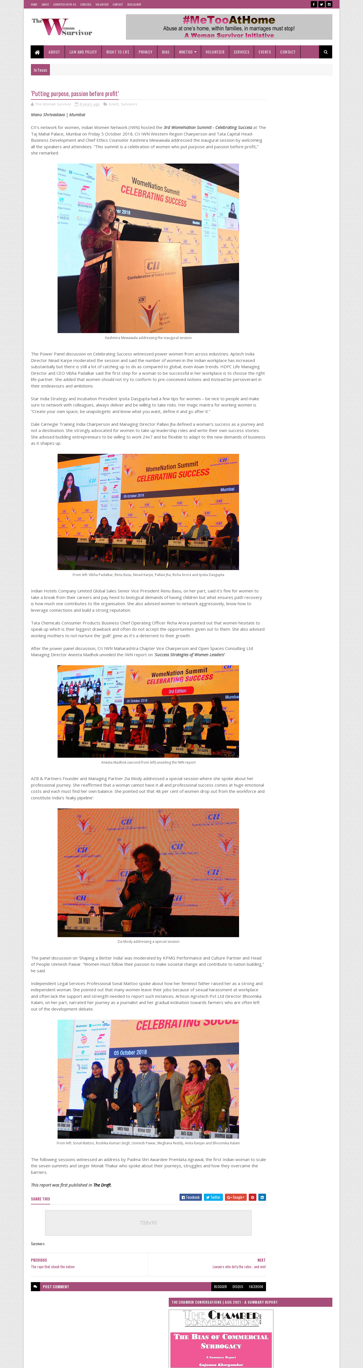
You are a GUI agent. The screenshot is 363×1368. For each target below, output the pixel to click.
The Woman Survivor (279, 968)
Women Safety (287, 988)
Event (114, 104)
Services (85, 4)
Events (265, 52)
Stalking (274, 958)
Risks (248, 948)
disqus (203, 1318)
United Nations (255, 978)
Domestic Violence (257, 819)
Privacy (146, 52)
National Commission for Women (267, 899)
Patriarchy (280, 909)
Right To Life (118, 52)
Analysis (284, 780)
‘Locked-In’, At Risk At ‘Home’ (288, 700)
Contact (118, 4)
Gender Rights (288, 839)
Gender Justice (255, 839)
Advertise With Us (64, 4)
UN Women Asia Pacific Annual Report (264, 450)
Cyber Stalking (288, 809)
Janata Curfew (254, 869)
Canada (250, 789)
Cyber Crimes (254, 809)
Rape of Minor (304, 928)
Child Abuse (277, 789)
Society (250, 958)
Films (309, 819)
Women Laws (253, 988)
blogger (186, 1318)
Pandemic (252, 909)
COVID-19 (288, 799)
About (45, 4)
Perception (308, 909)
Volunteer (102, 4)
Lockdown (251, 879)
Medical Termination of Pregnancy (268, 889)
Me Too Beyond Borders (288, 879)
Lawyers (303, 869)
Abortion (296, 770)
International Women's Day (263, 859)
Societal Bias (308, 948)
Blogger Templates (104, 1360)
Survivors (129, 104)
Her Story (251, 849)
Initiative (300, 849)
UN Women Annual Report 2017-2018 (309, 450)
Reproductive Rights (258, 938)
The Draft (102, 1217)
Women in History (291, 978)
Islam (299, 859)
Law (280, 869)
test (247, 968)
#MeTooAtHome (287, 760)
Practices (309, 918)
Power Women (279, 918)
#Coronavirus (254, 760)
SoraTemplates (57, 1360)
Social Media (275, 948)
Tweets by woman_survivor (261, 333)
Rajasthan (251, 928)
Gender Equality (286, 829)
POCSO (250, 918)
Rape (276, 928)
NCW (306, 899)
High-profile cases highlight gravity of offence (299, 636)
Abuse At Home (255, 780)
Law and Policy (83, 52)
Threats (312, 968)
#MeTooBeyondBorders (260, 770)
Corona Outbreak (256, 799)
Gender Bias (253, 829)
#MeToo (186, 52)
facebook (222, 1318)
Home (34, 4)
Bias (166, 52)
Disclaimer (134, 4)
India (275, 849)
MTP (310, 889)
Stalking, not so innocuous (286, 607)
